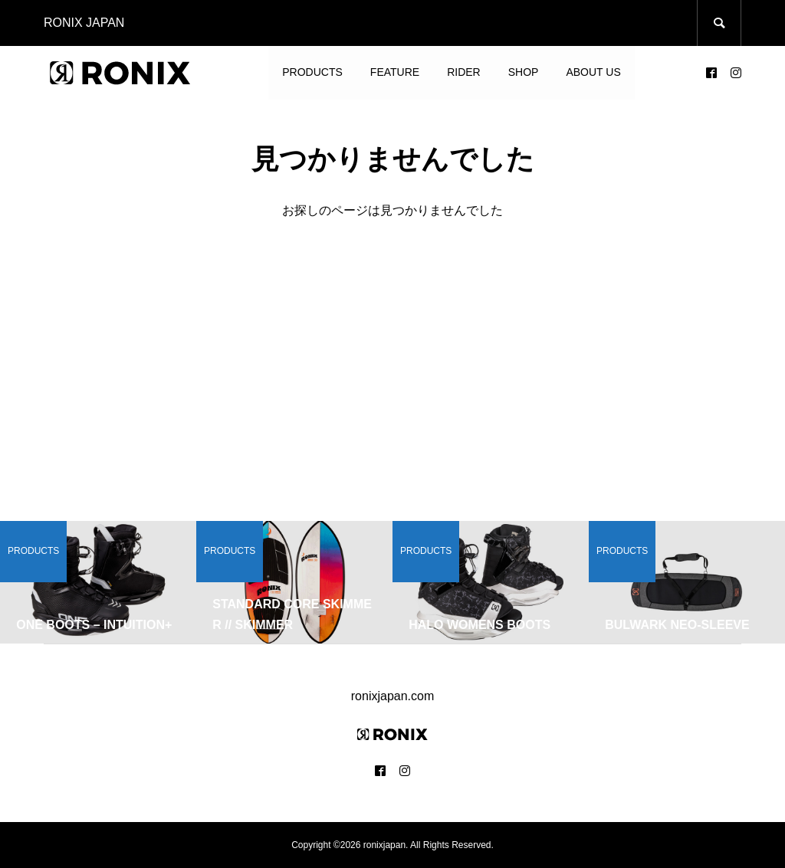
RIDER (464, 72)
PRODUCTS (312, 72)
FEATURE (394, 72)
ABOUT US (593, 72)
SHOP (523, 72)
